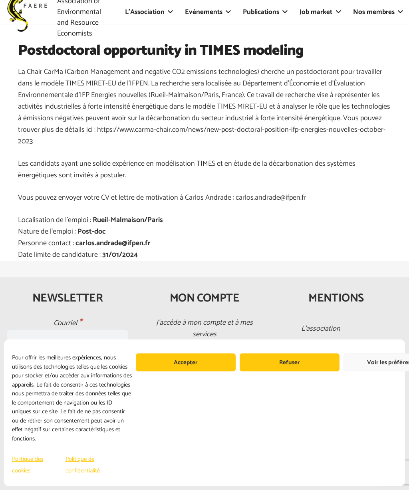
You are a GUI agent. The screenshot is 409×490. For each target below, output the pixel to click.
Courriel (68, 323)
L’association (320, 329)
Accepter (186, 362)
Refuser (289, 362)
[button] (169, 12)
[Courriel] (67, 336)
